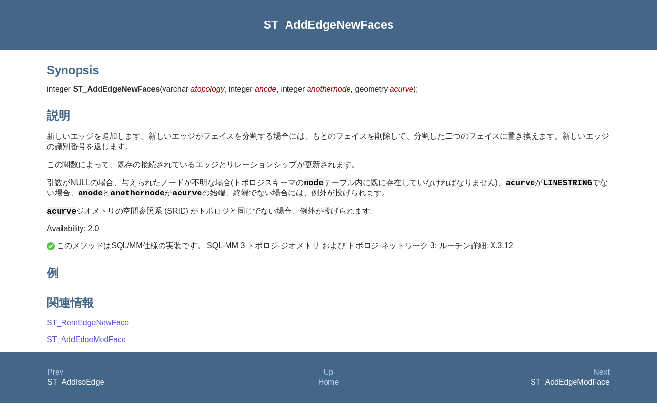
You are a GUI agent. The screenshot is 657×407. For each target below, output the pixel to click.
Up (328, 376)
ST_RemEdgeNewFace (88, 327)
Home (328, 386)
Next (602, 376)
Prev (55, 376)
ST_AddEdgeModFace (86, 344)
